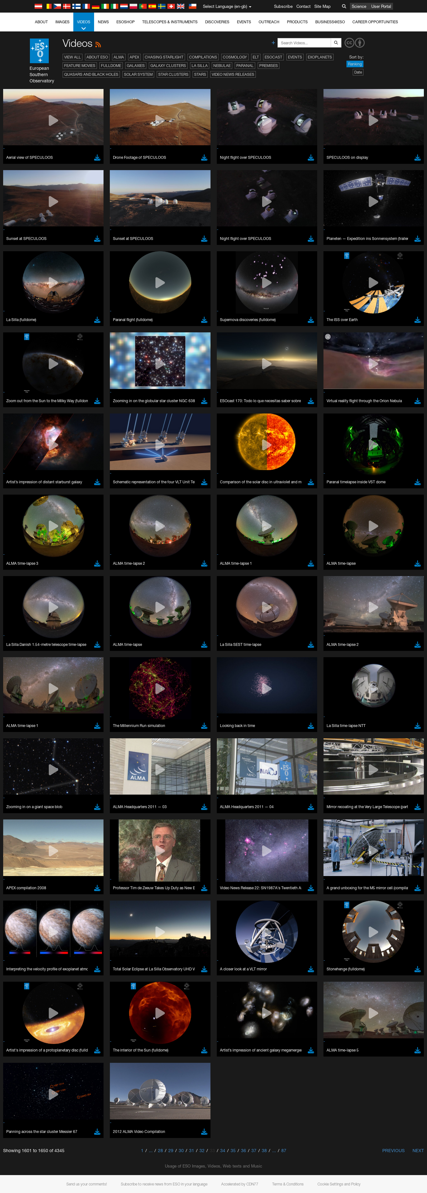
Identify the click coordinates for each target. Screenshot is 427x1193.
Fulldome (111, 65)
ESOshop (125, 21)
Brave (24, 771)
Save (20, 888)
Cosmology (235, 57)
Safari (24, 795)
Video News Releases (233, 74)
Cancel (51, 888)
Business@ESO (330, 21)
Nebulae (222, 65)
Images (62, 21)
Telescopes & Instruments (170, 21)
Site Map (322, 6)
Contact (303, 6)
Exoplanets (320, 57)
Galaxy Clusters (168, 65)
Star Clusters (173, 74)
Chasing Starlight (164, 57)
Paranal (245, 65)
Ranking (355, 64)
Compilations (203, 57)
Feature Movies (79, 65)
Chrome (26, 777)
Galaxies (136, 65)
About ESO (97, 57)
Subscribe (283, 6)
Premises (268, 65)
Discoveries (217, 21)
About (41, 21)
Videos (83, 25)
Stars (200, 74)
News (103, 21)
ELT (256, 57)
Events (244, 21)
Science (359, 6)
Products (297, 21)
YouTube (13, 668)
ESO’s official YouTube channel (148, 668)
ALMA (119, 57)
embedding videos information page (331, 674)
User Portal (381, 6)
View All (72, 57)
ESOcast (273, 57)
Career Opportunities (375, 21)
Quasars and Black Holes (91, 74)
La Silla (200, 65)
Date (358, 72)
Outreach (269, 21)
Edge (23, 783)
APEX (134, 57)
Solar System (138, 74)
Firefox (24, 789)
